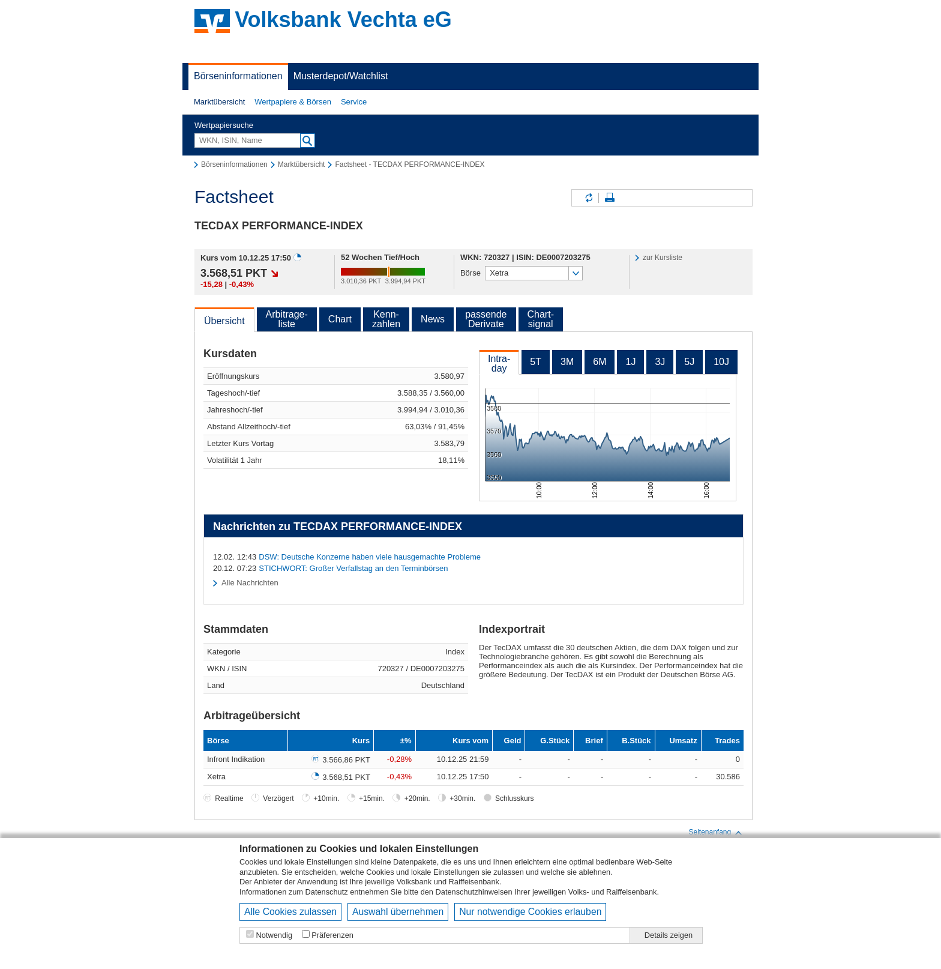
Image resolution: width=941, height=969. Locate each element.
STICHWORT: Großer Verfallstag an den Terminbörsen (353, 568)
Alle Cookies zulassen (290, 912)
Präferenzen (332, 935)
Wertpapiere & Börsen (292, 101)
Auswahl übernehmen (397, 912)
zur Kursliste (662, 257)
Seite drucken (610, 198)
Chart (340, 319)
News (433, 319)
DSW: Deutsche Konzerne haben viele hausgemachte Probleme (370, 556)
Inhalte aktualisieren (588, 198)
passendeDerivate (486, 319)
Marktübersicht (219, 101)
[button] (219, 102)
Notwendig (274, 935)
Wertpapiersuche (223, 125)
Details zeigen (669, 935)
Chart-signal (541, 319)
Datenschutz (326, 891)
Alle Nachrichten (249, 582)
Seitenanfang (715, 833)
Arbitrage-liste (287, 319)
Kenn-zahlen (386, 319)
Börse (470, 272)
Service (354, 101)
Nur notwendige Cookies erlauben (530, 912)
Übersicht (224, 321)
